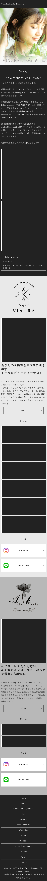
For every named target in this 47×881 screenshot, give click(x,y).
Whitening (23, 830)
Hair (23, 814)
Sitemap (23, 862)
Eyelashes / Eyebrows (23, 809)
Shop (23, 708)
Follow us (23, 550)
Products (23, 841)
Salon (23, 410)
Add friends (23, 565)
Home (23, 798)
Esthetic (23, 819)
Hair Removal (23, 825)
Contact (23, 852)
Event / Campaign (23, 846)
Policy (23, 857)
